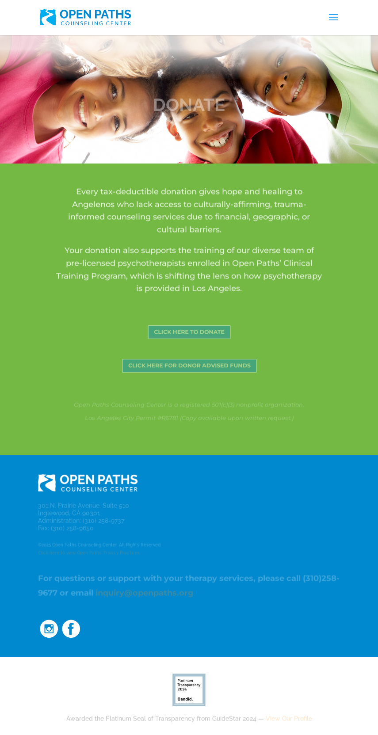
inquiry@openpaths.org (144, 593)
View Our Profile (289, 718)
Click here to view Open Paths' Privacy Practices (89, 553)
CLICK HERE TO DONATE (188, 332)
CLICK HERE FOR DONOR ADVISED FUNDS (189, 366)
